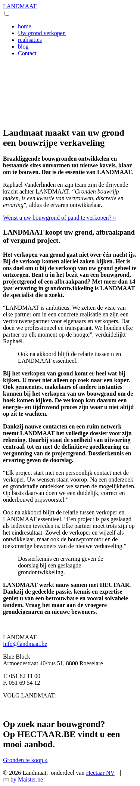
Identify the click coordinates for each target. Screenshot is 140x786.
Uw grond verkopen (42, 33)
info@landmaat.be (25, 644)
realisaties (30, 40)
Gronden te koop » (25, 760)
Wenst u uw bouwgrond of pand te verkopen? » (59, 217)
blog (23, 46)
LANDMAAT (20, 6)
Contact (27, 53)
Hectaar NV (100, 773)
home (24, 26)
